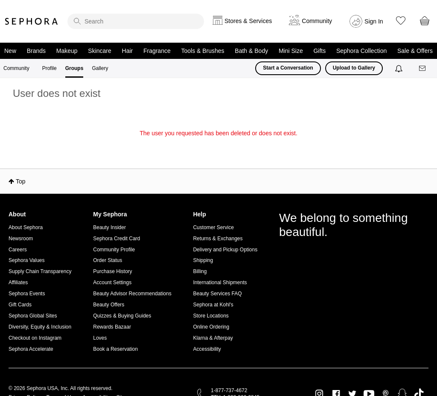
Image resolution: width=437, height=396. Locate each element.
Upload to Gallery (354, 68)
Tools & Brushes (202, 50)
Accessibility (207, 349)
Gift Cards (20, 305)
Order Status (107, 260)
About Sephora (26, 227)
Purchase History (112, 271)
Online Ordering (211, 327)
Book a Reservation (115, 349)
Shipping (203, 260)
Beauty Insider (109, 227)
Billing (200, 271)
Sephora (31, 21)
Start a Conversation (288, 68)
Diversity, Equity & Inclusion (40, 327)
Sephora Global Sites (33, 316)
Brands (36, 50)
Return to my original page (218, 145)
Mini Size (291, 50)
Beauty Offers (108, 305)
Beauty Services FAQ (217, 294)
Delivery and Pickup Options (225, 250)
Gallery (100, 68)
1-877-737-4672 (229, 390)
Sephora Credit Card (116, 239)
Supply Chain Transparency (40, 271)
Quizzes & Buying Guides (122, 316)
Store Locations (210, 316)
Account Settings (112, 282)
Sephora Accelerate (31, 349)
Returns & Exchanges (217, 239)
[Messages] (422, 68)
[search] (135, 21)
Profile (49, 68)
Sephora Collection (361, 50)
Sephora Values (27, 260)
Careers (18, 250)
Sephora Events (27, 294)
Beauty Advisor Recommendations (132, 294)
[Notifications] (399, 68)
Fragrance (157, 50)
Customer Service (213, 227)
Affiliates (18, 282)
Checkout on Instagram (35, 338)
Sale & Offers (415, 50)
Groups (74, 68)
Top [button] (21, 181)
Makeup (67, 50)
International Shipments (220, 282)
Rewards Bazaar (112, 327)
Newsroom (21, 239)
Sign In (373, 21)
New (10, 50)
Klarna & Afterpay (213, 338)
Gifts (319, 50)
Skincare (99, 50)
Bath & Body (251, 50)
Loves (100, 338)
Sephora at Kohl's (213, 305)
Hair (127, 50)
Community (16, 68)
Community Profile (114, 250)
